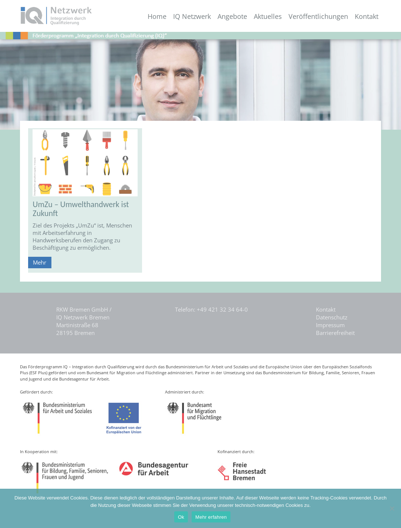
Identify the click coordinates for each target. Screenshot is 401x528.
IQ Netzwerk (192, 16)
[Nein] (391, 508)
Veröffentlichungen (318, 16)
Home (157, 16)
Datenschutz (331, 317)
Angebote (232, 16)
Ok (181, 517)
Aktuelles (268, 16)
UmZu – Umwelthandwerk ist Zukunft (81, 208)
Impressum (330, 325)
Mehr (39, 262)
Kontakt (366, 16)
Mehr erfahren (211, 517)
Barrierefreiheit (335, 332)
